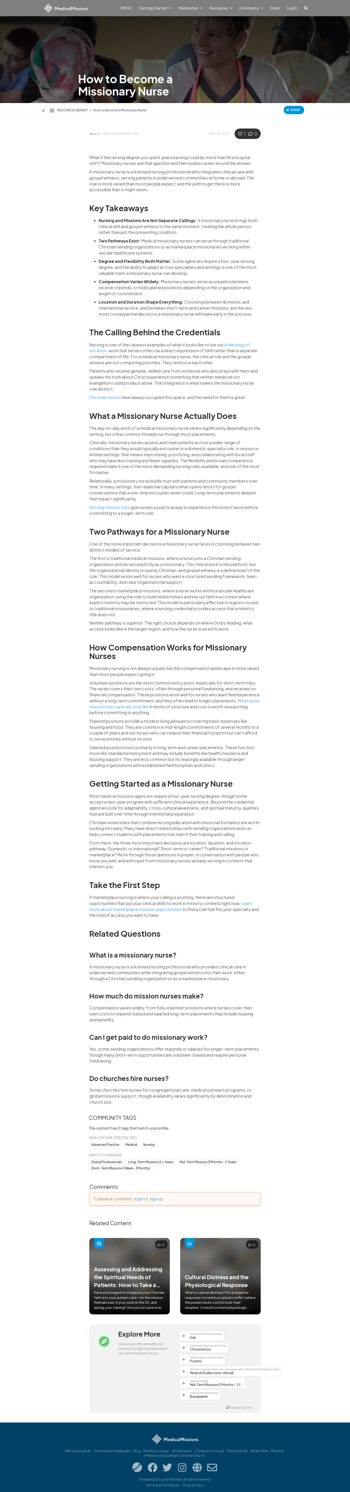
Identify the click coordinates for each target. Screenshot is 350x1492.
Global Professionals (106, 1162)
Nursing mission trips (109, 507)
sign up (156, 1198)
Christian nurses (105, 397)
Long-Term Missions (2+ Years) (150, 1162)
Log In (292, 8)
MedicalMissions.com (121, 133)
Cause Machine (170, 1479)
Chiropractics (200, 1349)
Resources (221, 8)
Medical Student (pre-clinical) (212, 1372)
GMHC (126, 8)
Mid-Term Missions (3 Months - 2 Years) (208, 1162)
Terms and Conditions (163, 1485)
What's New (259, 1451)
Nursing (149, 1144)
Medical (131, 1144)
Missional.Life (237, 1451)
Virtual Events (182, 1451)
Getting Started (155, 8)
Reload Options (239, 1407)
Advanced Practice (105, 1144)
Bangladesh (199, 1396)
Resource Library (72, 110)
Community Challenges (112, 1451)
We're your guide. (78, 1451)
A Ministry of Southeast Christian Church (174, 1455)
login (138, 1198)
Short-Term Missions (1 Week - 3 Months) (120, 1168)
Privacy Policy (192, 1485)
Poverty (196, 1361)
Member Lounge (156, 1451)
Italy (193, 1337)
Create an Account (209, 1451)
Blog (137, 1451)
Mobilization (190, 8)
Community (251, 8)
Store (275, 8)
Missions (277, 1451)
